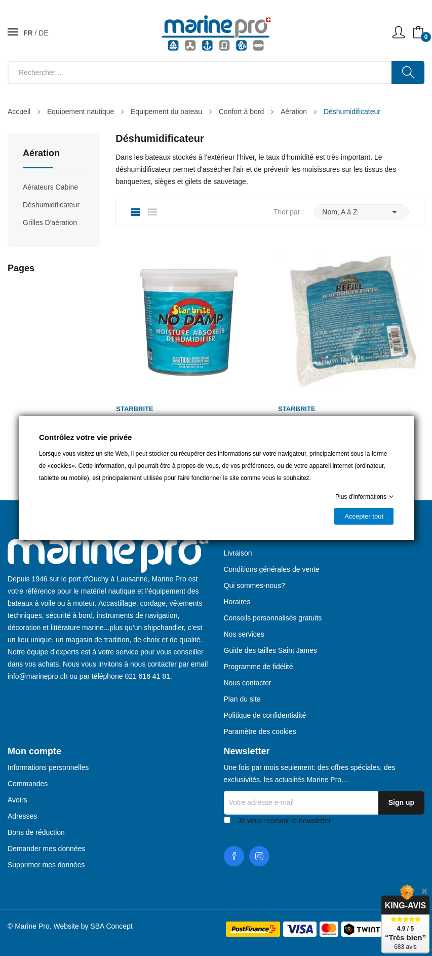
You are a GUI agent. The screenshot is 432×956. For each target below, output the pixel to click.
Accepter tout (363, 516)
